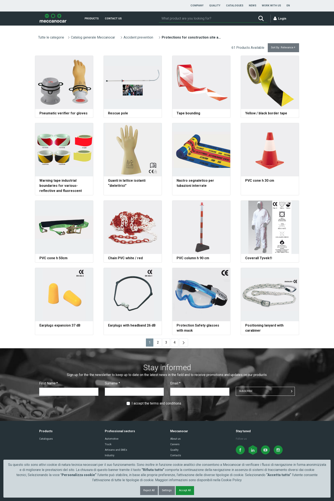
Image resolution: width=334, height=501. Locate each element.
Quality (174, 449)
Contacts (175, 455)
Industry (109, 455)
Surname (112, 383)
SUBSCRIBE (246, 391)
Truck (108, 444)
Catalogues (46, 438)
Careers (175, 444)
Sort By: (283, 47)
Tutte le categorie (51, 37)
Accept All (185, 490)
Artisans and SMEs (116, 449)
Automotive (111, 438)
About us (175, 438)
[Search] (207, 18)
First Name (48, 383)
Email (175, 383)
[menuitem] (197, 5)
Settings (167, 490)
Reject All (149, 490)
